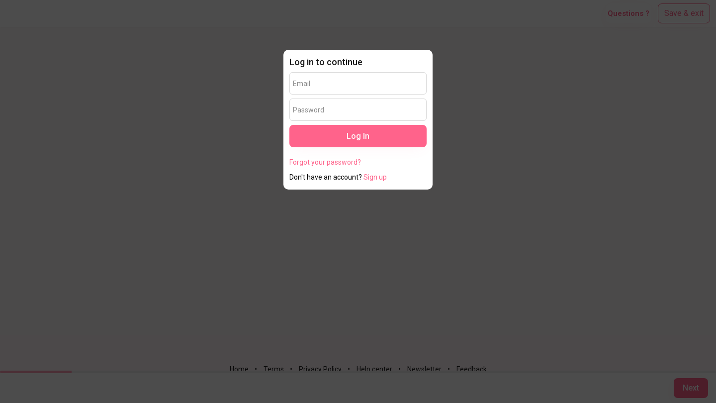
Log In (358, 136)
